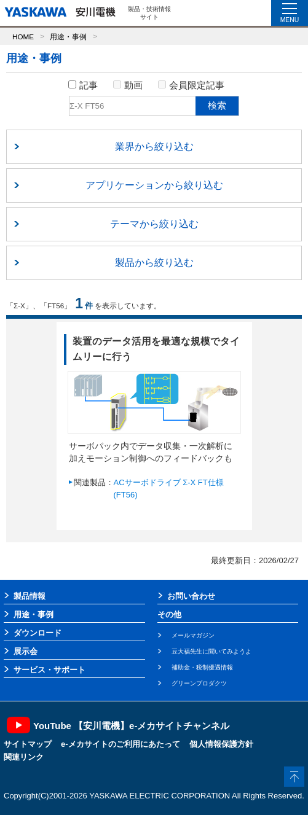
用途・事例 (68, 37)
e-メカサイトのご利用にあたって (120, 744)
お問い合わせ (191, 596)
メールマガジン (193, 635)
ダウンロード (37, 633)
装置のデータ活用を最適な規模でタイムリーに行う (155, 349)
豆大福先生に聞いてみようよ (211, 651)
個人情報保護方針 (221, 744)
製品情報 (29, 596)
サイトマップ (28, 744)
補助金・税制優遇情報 (202, 667)
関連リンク (24, 757)
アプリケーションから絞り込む (154, 185)
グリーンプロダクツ (199, 683)
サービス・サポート (49, 669)
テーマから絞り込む (154, 224)
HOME (23, 37)
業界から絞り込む (154, 146)
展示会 (26, 651)
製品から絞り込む (154, 262)
